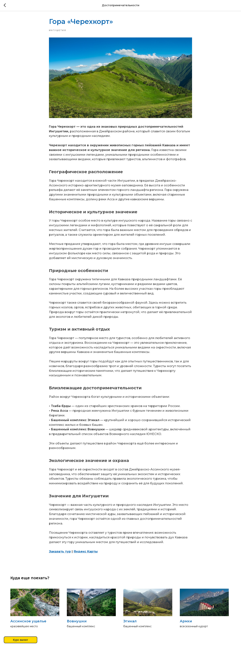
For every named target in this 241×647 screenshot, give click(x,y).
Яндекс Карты (86, 552)
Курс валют (20, 639)
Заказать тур (60, 552)
